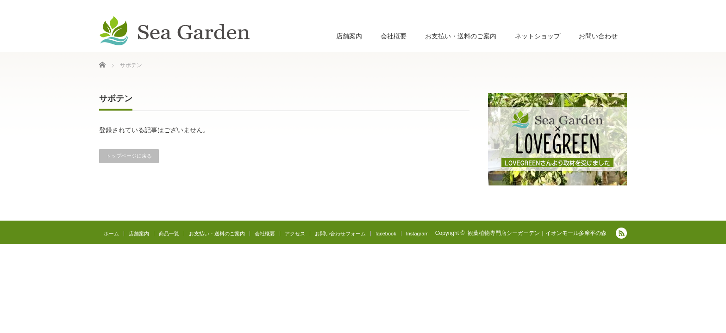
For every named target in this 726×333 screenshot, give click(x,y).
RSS (621, 233)
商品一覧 (169, 233)
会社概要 (394, 36)
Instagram (417, 233)
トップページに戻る (129, 156)
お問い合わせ (598, 36)
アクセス (295, 233)
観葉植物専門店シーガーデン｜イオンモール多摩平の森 (537, 233)
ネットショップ (537, 36)
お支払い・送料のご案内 (460, 36)
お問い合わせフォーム (340, 233)
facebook (386, 233)
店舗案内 (349, 36)
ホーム (111, 233)
